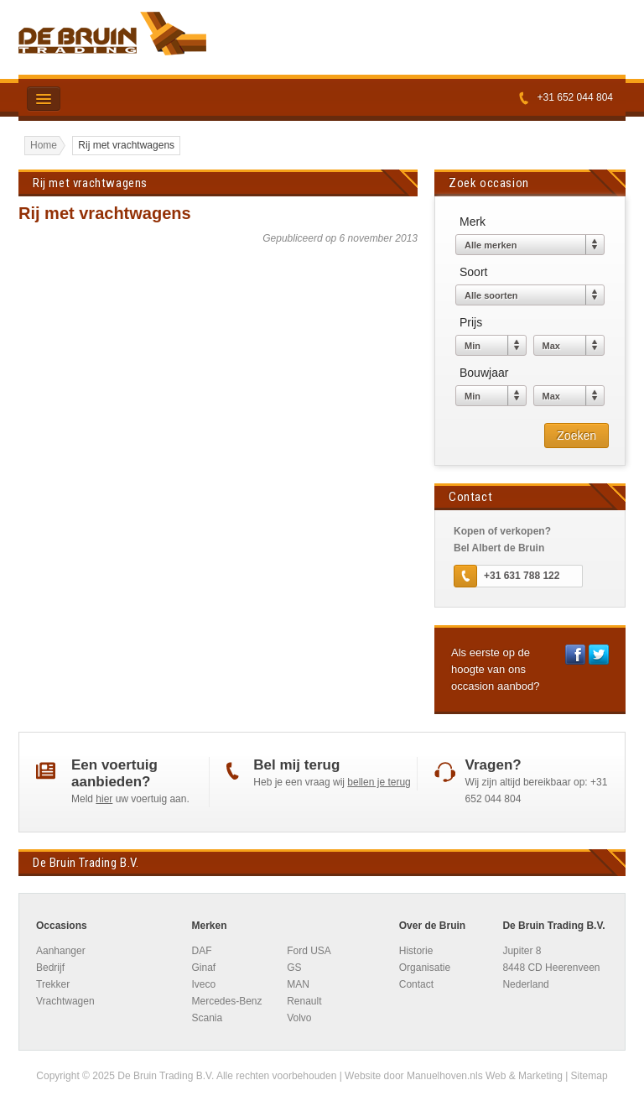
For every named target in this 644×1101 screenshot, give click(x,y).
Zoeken (581, 435)
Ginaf (203, 967)
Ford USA (309, 951)
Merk (473, 221)
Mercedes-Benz (226, 1001)
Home (43, 145)
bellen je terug (378, 782)
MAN (298, 984)
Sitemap (589, 1076)
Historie (416, 951)
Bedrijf (50, 967)
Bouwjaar (484, 372)
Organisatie (424, 967)
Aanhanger (61, 951)
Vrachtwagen (65, 1001)
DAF (201, 951)
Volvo (299, 1018)
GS (294, 967)
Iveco (203, 984)
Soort (473, 272)
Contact (416, 984)
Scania (206, 1018)
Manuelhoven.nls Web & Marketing (485, 1076)
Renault (304, 1001)
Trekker (53, 984)
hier (104, 799)
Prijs (471, 322)
